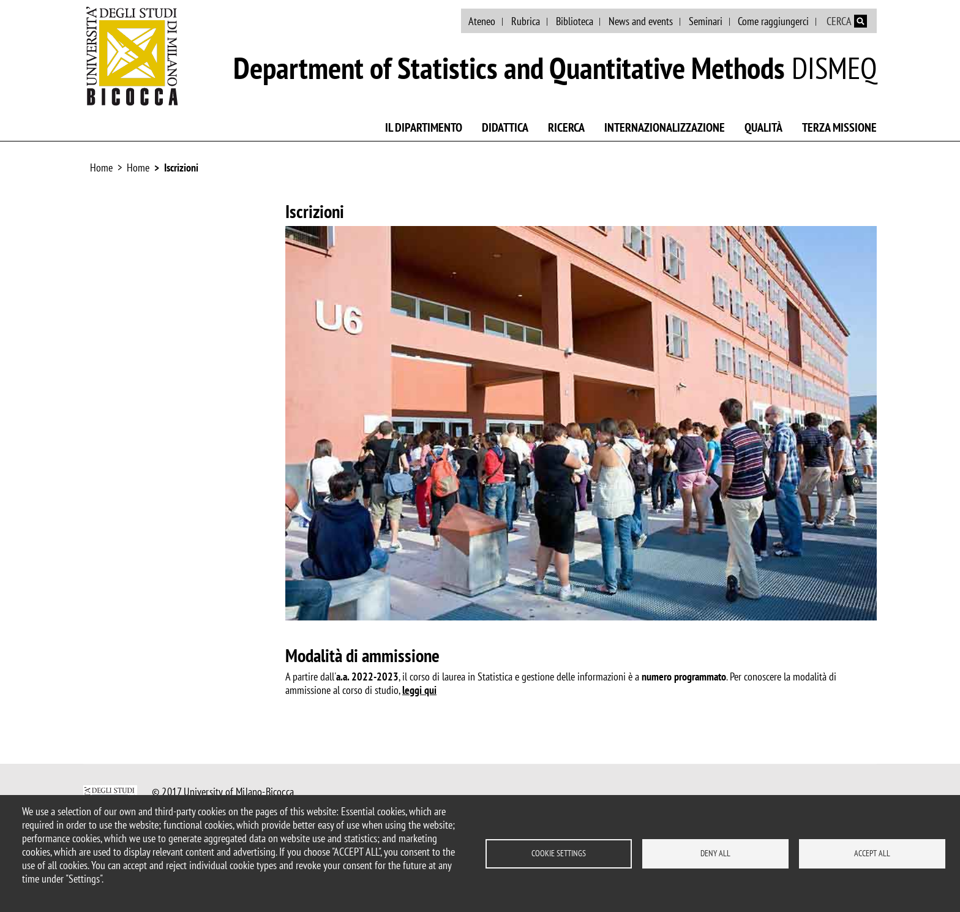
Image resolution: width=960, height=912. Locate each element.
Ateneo (481, 21)
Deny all (715, 853)
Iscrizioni (181, 167)
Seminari (705, 21)
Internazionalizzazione (664, 127)
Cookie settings (558, 853)
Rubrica (525, 21)
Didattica (505, 127)
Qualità (763, 127)
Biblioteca (574, 21)
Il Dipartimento (423, 127)
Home (101, 167)
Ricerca (566, 127)
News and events (641, 21)
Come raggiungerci (773, 21)
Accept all (872, 853)
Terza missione (839, 127)
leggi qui (419, 690)
